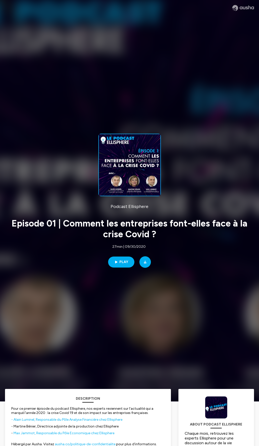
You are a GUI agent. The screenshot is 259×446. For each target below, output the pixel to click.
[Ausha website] (243, 8)
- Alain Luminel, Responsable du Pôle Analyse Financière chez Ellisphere (67, 419)
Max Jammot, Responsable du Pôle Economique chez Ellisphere (64, 433)
